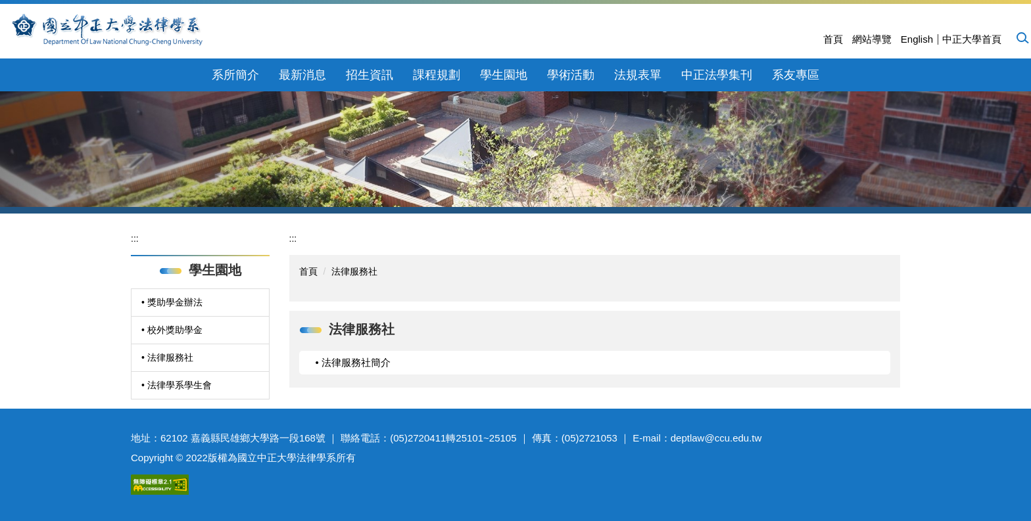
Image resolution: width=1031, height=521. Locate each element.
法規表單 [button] (637, 74)
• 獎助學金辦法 (172, 302)
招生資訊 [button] (369, 74)
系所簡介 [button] (235, 74)
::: (135, 238)
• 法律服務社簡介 (353, 362)
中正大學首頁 (971, 39)
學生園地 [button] (503, 74)
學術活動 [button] (570, 74)
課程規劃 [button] (436, 74)
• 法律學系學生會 (176, 385)
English (917, 39)
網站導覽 (872, 39)
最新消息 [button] (302, 74)
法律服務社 (354, 271)
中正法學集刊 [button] (716, 74)
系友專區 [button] (795, 74)
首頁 (833, 39)
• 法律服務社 (167, 357)
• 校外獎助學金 (172, 330)
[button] (1022, 37)
